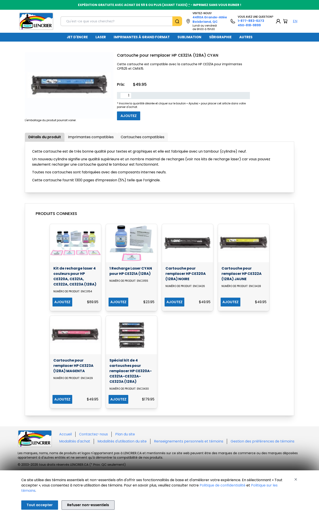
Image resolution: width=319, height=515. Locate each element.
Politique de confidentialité (222, 485)
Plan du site (125, 434)
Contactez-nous (93, 434)
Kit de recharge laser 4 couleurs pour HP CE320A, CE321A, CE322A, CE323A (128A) (74, 276)
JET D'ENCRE (77, 37)
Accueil (65, 434)
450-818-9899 (249, 25)
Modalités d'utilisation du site (122, 441)
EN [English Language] (295, 21)
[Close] (296, 479)
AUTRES (246, 37)
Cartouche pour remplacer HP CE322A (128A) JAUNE (242, 273)
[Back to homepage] (36, 21)
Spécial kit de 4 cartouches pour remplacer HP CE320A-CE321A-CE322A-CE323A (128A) (130, 371)
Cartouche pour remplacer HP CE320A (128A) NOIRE (185, 273)
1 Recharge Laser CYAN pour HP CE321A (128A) (130, 271)
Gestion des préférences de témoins (262, 441)
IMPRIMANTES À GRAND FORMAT (142, 37)
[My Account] (278, 21)
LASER (100, 37)
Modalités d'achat (74, 441)
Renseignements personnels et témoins (188, 441)
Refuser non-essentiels (88, 504)
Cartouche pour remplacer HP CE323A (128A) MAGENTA (73, 365)
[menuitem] (77, 37)
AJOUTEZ (62, 301)
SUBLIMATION (189, 37)
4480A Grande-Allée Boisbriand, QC (210, 19)
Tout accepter (40, 504)
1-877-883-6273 (251, 21)
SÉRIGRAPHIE (220, 37)
